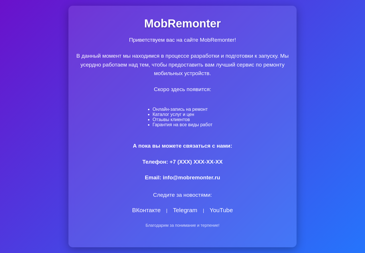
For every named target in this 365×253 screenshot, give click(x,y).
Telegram (185, 210)
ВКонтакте (146, 210)
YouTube (221, 210)
